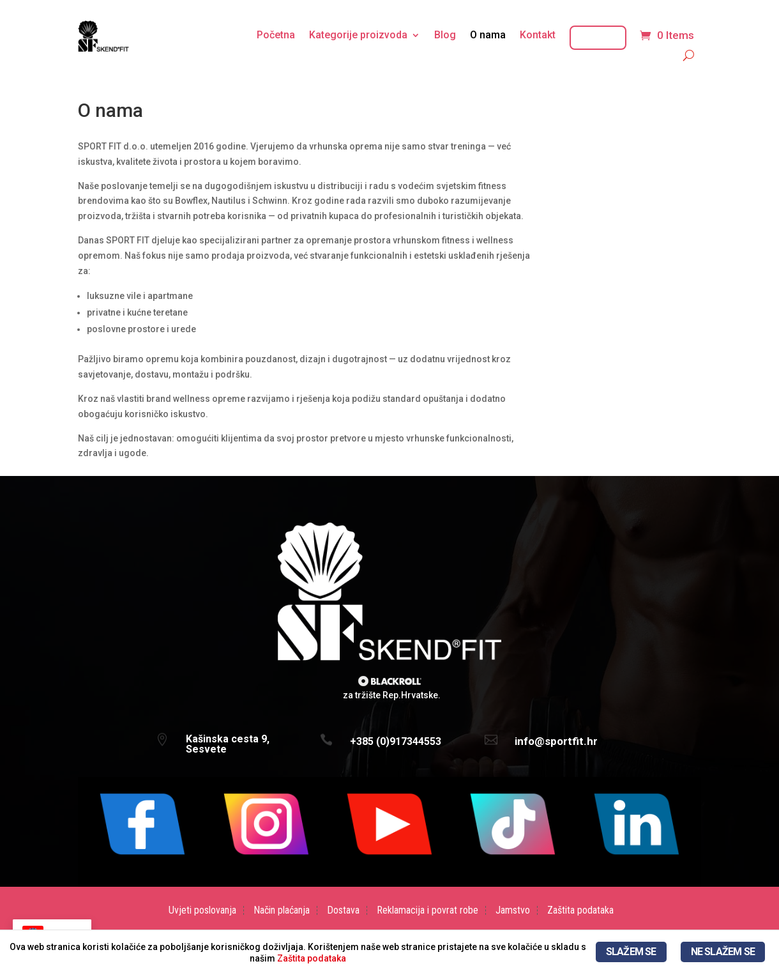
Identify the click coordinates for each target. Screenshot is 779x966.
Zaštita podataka (580, 910)
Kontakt (538, 36)
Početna (276, 36)
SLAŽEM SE (631, 952)
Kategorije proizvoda (358, 36)
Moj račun (598, 38)
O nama (488, 36)
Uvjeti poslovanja (202, 910)
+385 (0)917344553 (395, 741)
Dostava (343, 910)
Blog (445, 36)
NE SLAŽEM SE (723, 952)
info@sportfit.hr (556, 741)
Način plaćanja (281, 910)
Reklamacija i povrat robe (427, 910)
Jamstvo (512, 910)
